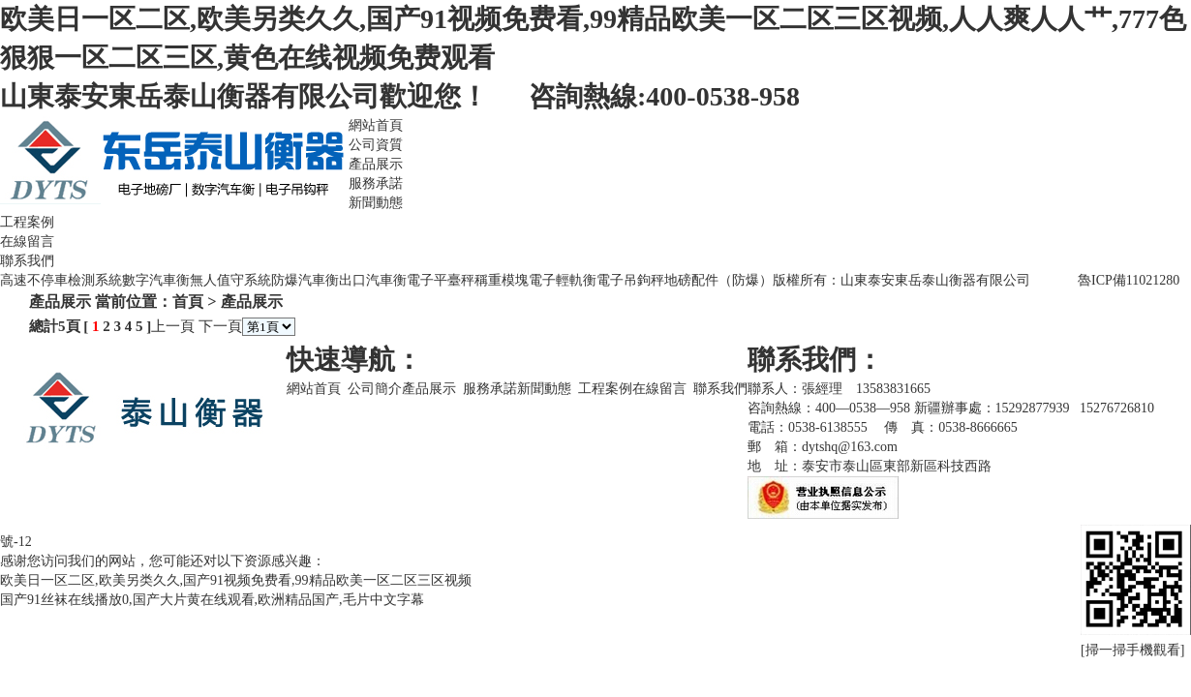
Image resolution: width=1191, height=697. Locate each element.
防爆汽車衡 (305, 280)
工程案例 (27, 222)
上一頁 (173, 326)
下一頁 (220, 326)
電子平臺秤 (440, 280)
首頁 (187, 301)
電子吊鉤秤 (630, 280)
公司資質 (376, 144)
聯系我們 (27, 261)
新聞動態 (376, 203)
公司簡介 (375, 388)
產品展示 (376, 164)
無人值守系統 (230, 280)
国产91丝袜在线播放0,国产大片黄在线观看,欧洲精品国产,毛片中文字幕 (212, 599)
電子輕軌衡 (562, 280)
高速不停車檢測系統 (61, 280)
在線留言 (27, 241)
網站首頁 (376, 125)
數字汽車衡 (156, 280)
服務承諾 (376, 183)
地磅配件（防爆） (718, 280)
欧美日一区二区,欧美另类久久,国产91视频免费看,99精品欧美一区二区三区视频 (236, 580)
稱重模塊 (501, 280)
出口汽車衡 (373, 280)
